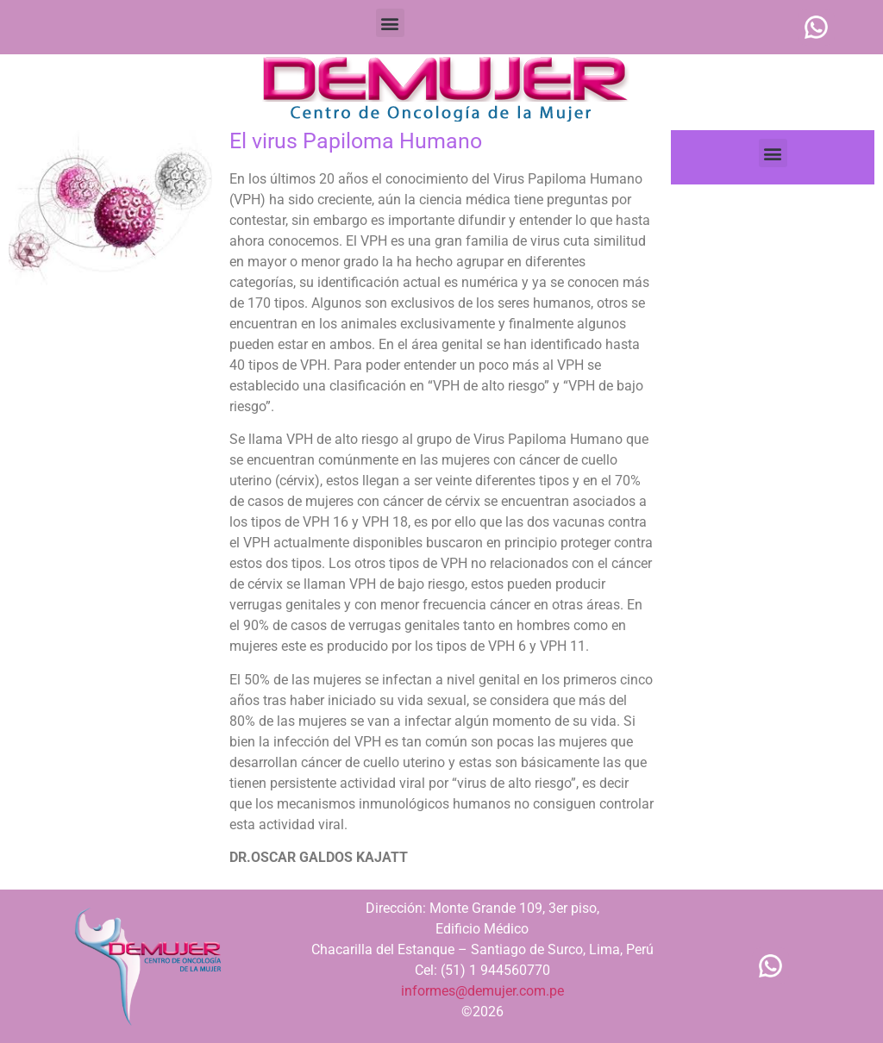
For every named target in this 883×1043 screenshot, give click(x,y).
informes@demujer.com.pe (482, 991)
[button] (390, 23)
